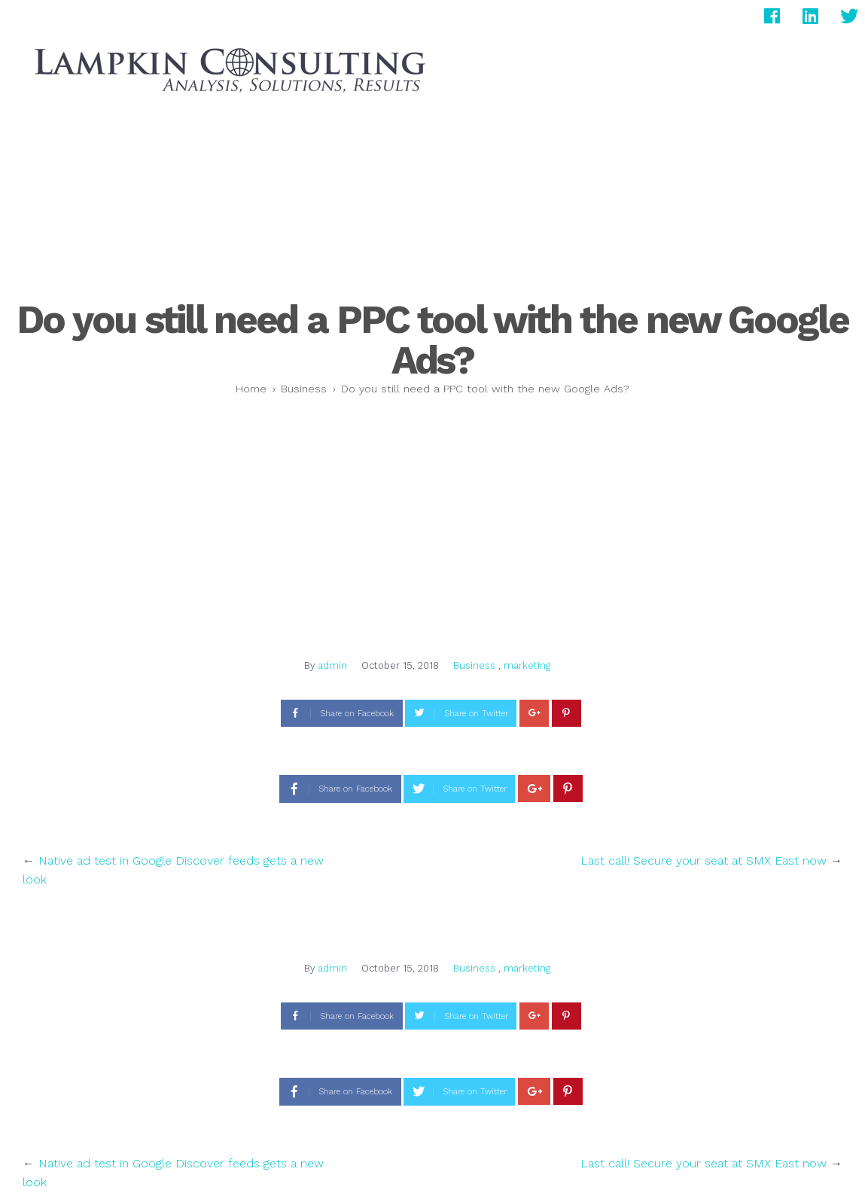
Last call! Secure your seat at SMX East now (703, 860)
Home (251, 389)
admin (332, 665)
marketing (527, 665)
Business (304, 389)
